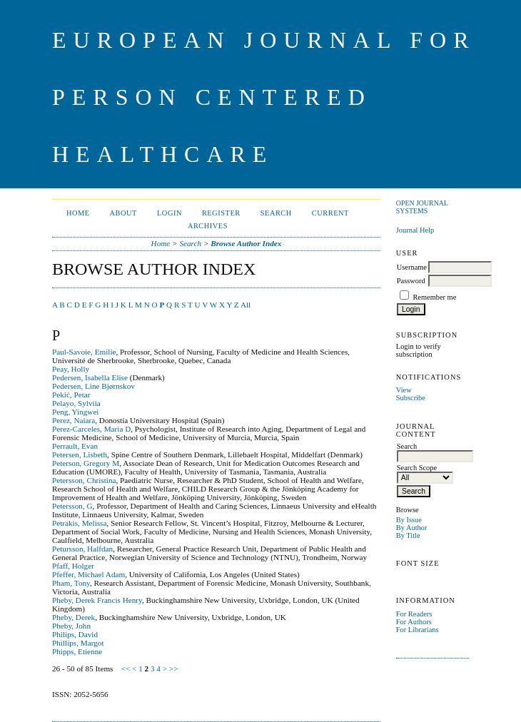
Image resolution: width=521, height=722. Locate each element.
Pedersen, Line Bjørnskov (93, 386)
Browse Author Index (246, 243)
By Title (408, 535)
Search (276, 213)
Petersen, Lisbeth (79, 454)
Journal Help (415, 230)
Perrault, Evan (75, 446)
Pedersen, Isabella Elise (90, 377)
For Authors (414, 622)
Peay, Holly (70, 369)
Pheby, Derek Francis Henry (97, 600)
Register (221, 213)
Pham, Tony (71, 583)
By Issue (409, 520)
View (404, 390)
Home (78, 213)
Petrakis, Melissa (79, 523)
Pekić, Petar (71, 394)
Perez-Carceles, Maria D (91, 428)
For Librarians (417, 630)
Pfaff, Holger (73, 565)
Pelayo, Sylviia (76, 403)
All (246, 304)
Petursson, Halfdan (82, 548)
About (123, 213)
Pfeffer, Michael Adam (88, 574)
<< (126, 668)
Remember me (434, 297)
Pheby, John (71, 625)
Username (412, 267)
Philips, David (75, 634)
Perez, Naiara (73, 420)
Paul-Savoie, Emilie (84, 351)
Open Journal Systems (422, 207)
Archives (208, 226)
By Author (412, 528)
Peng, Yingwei (75, 411)
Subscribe (410, 398)
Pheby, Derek (73, 617)
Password (411, 281)
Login (169, 213)
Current (330, 213)
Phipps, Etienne (77, 651)
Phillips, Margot (78, 643)
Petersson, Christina (84, 480)
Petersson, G (72, 506)
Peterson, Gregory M (85, 463)
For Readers (414, 614)
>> (173, 668)
